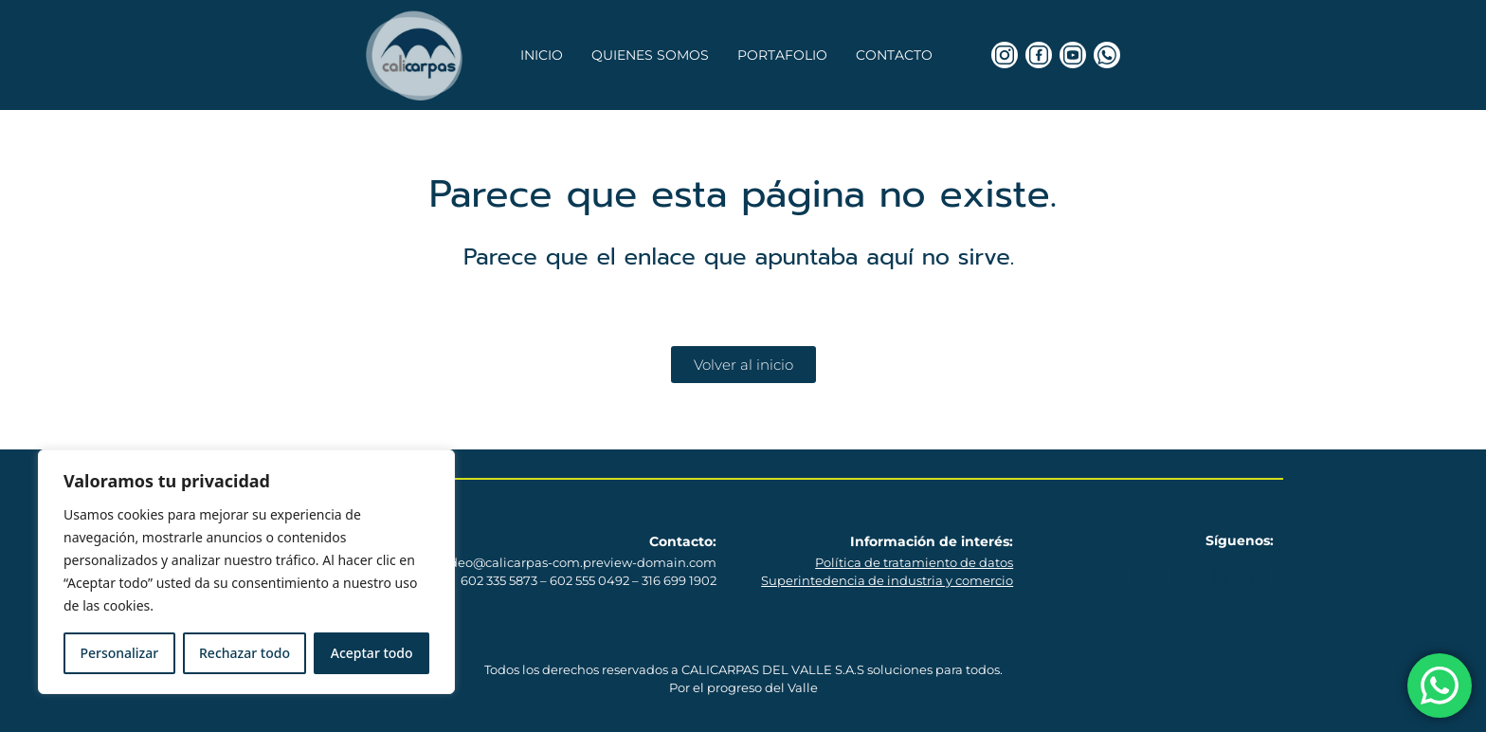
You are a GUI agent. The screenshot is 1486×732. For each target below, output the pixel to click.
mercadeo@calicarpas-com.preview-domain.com (562, 562)
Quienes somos (650, 55)
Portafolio (782, 55)
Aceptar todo (372, 653)
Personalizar (119, 653)
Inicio (541, 55)
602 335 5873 (499, 580)
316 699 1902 (679, 580)
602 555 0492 (589, 580)
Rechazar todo (244, 653)
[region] (246, 571)
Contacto (894, 55)
